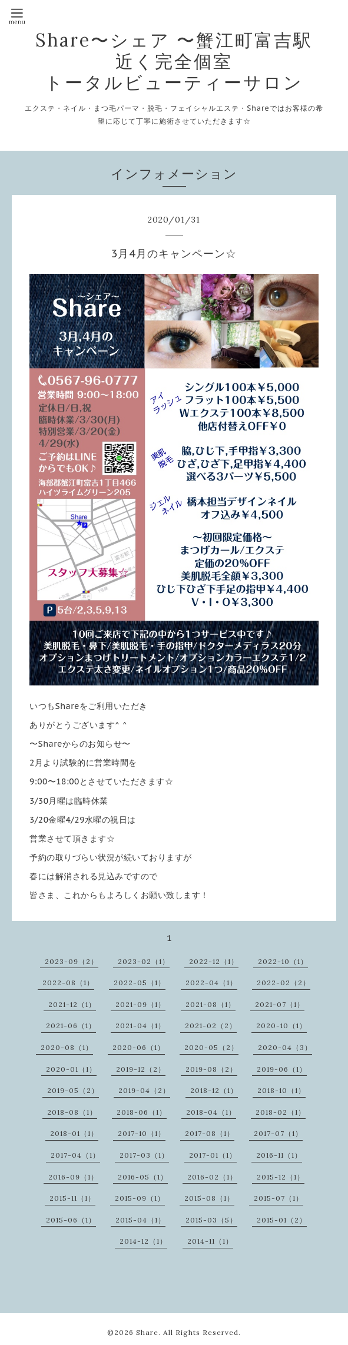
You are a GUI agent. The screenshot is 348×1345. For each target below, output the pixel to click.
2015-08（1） (209, 1198)
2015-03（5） (211, 1219)
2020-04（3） (285, 1047)
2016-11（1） (279, 1155)
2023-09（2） (71, 961)
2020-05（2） (211, 1047)
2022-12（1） (213, 961)
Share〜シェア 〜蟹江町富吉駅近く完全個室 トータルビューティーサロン (174, 61)
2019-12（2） (140, 1069)
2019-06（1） (282, 1069)
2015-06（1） (71, 1219)
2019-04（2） (144, 1090)
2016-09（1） (73, 1176)
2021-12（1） (72, 1004)
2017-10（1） (141, 1133)
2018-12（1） (214, 1090)
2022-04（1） (211, 982)
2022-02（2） (283, 982)
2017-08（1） (209, 1133)
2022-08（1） (68, 982)
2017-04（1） (75, 1155)
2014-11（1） (210, 1241)
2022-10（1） (283, 961)
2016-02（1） (212, 1176)
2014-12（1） (143, 1241)
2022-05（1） (139, 982)
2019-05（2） (73, 1090)
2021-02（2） (211, 1025)
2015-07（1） (278, 1198)
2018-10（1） (281, 1090)
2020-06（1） (138, 1047)
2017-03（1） (144, 1155)
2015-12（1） (280, 1176)
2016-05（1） (143, 1176)
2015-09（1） (140, 1198)
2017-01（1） (213, 1155)
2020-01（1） (71, 1069)
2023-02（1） (144, 961)
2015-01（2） (282, 1219)
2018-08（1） (72, 1112)
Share (147, 1332)
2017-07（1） (278, 1133)
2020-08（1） (67, 1047)
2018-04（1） (211, 1112)
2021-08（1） (210, 1004)
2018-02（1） (281, 1112)
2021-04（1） (140, 1025)
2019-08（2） (211, 1069)
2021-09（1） (140, 1004)
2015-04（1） (140, 1219)
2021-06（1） (71, 1025)
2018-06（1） (142, 1112)
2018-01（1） (74, 1133)
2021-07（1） (279, 1004)
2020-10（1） (281, 1025)
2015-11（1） (72, 1198)
